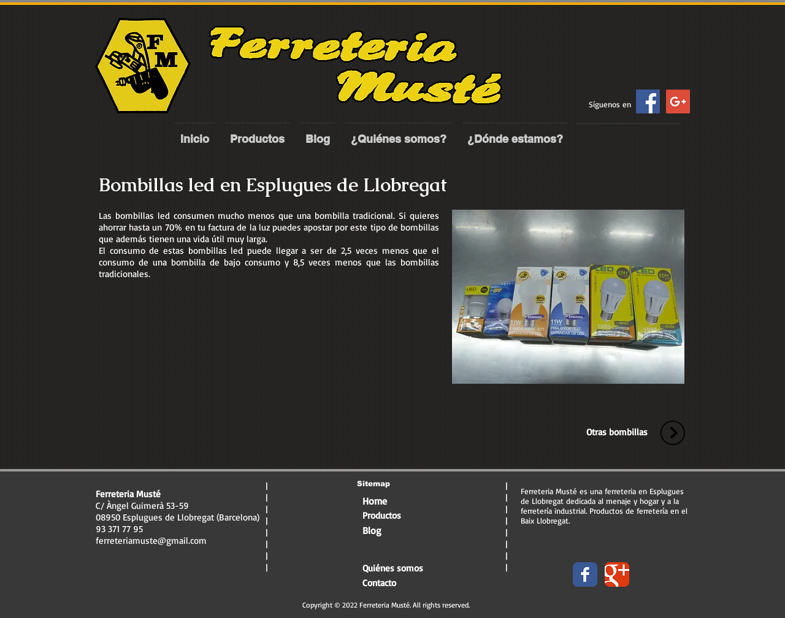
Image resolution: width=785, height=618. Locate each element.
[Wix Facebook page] (585, 574)
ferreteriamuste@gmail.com (151, 540)
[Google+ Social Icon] (678, 101)
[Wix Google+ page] (617, 574)
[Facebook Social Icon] (648, 101)
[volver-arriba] (672, 433)
